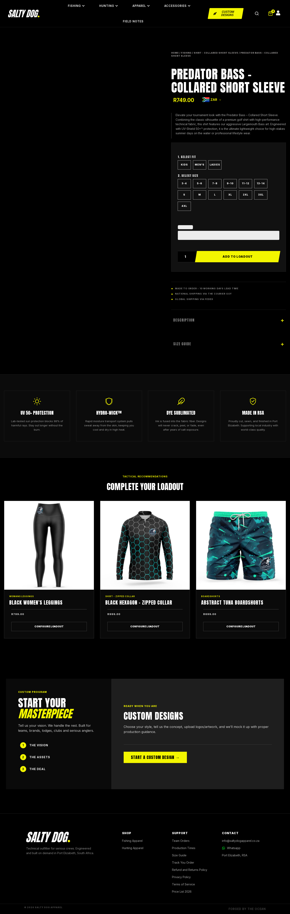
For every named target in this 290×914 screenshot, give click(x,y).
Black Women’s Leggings (36, 602)
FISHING (186, 53)
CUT (228, 158)
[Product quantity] (187, 256)
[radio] (184, 164)
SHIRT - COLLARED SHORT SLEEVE (216, 53)
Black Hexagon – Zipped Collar (138, 602)
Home (175, 53)
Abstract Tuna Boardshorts (232, 602)
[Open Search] (257, 13)
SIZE (228, 176)
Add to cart (238, 257)
